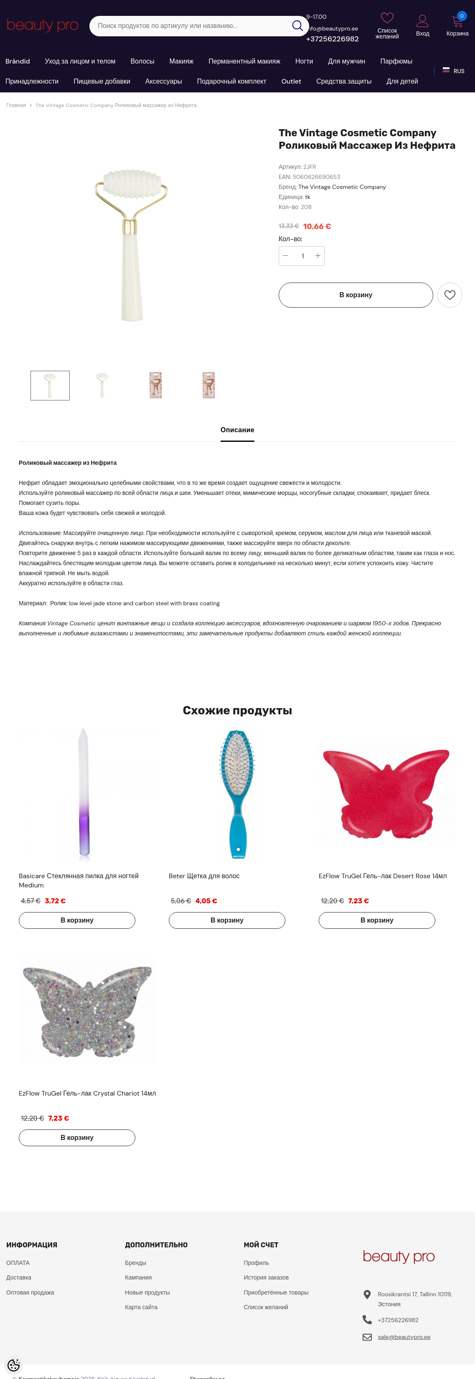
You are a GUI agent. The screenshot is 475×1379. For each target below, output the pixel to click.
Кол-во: (290, 239)
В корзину (356, 295)
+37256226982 (332, 39)
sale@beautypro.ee (404, 1337)
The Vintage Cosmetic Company (342, 187)
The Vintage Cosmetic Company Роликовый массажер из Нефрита (116, 105)
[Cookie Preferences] (13, 1365)
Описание (237, 430)
